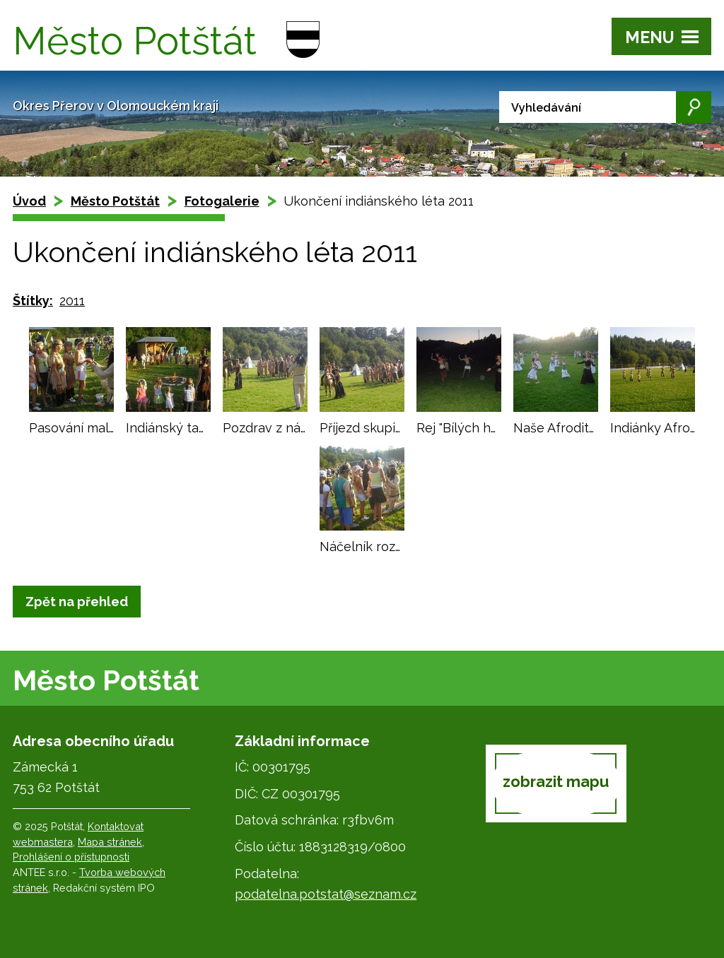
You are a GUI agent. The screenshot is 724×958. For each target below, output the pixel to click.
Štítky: (33, 300)
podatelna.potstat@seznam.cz (325, 894)
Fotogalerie (222, 201)
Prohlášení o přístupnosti (71, 857)
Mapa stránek (110, 842)
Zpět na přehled (76, 601)
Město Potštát (115, 201)
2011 (72, 300)
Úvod (29, 201)
